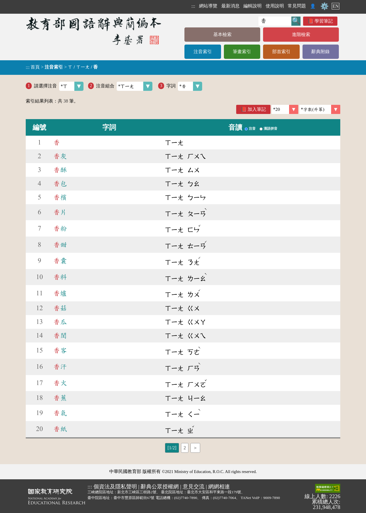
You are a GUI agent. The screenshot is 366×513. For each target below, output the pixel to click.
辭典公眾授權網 (160, 487)
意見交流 (193, 487)
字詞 (184, 86)
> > (62, 67)
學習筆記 (324, 21)
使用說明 (275, 5)
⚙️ (324, 6)
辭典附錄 (320, 51)
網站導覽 (208, 5)
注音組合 (124, 86)
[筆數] (285, 109)
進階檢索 (301, 34)
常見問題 (297, 5)
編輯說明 (252, 5)
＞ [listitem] (195, 447)
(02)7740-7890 (185, 498)
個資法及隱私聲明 (115, 487)
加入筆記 (257, 109)
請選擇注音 (58, 86)
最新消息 (230, 5)
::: (193, 6)
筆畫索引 (242, 51)
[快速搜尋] (274, 21)
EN (336, 6)
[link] (319, 109)
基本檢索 (222, 34)
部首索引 (281, 51)
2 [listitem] (185, 447)
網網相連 (219, 487)
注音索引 (203, 51)
